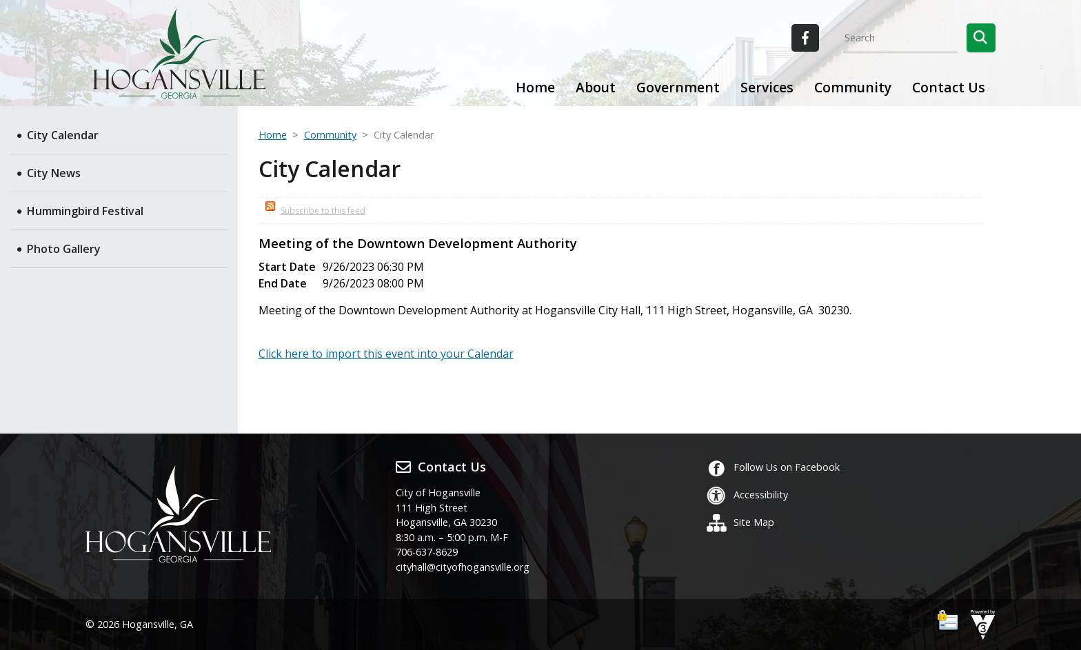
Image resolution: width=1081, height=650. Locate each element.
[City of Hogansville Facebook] (805, 38)
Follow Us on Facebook (773, 467)
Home (535, 87)
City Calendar (63, 135)
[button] (981, 37)
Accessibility (747, 494)
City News (54, 173)
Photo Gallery (64, 248)
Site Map (740, 522)
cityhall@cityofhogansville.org (462, 566)
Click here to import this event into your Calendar (386, 353)
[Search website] (900, 37)
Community (330, 134)
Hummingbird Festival (85, 211)
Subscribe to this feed (323, 210)
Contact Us (948, 87)
